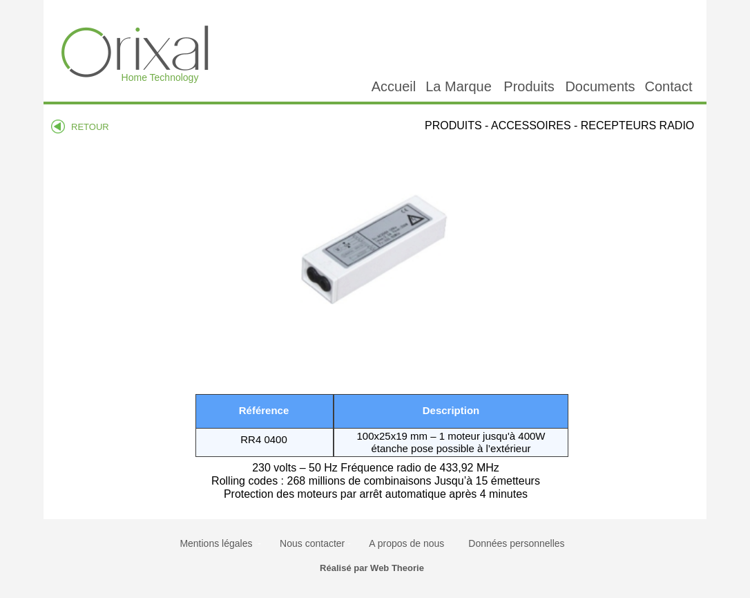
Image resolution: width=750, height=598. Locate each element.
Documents (600, 86)
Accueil (394, 86)
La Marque (458, 86)
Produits (528, 86)
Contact (669, 86)
